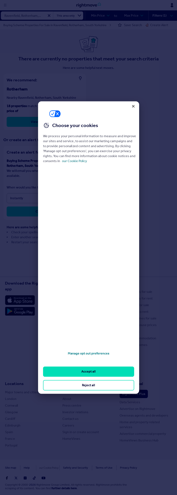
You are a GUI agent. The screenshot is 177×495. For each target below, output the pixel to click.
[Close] (133, 106)
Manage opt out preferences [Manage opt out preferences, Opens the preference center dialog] (88, 353)
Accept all (88, 372)
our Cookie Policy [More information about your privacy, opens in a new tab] (74, 161)
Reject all (88, 385)
